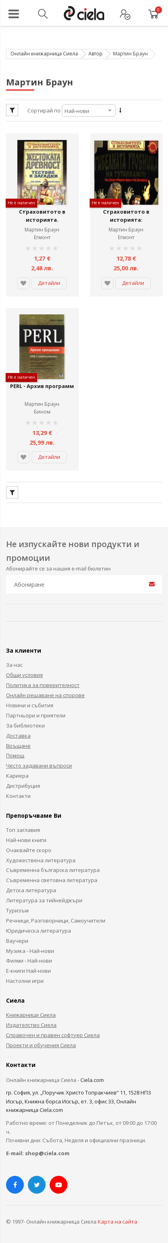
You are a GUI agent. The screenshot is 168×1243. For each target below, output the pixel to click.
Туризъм (17, 906)
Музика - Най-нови (30, 947)
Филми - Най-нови (29, 957)
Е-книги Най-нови (28, 967)
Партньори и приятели (35, 711)
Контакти (18, 792)
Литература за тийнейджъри (44, 897)
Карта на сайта (117, 1218)
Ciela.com (92, 1076)
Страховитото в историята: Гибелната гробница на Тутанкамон (126, 222)
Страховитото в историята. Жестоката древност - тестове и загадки (42, 222)
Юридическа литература (38, 927)
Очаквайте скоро (28, 846)
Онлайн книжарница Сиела (44, 53)
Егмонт (42, 235)
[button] (23, 282)
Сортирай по (44, 110)
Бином (42, 408)
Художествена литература (41, 856)
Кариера (17, 772)
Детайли (49, 281)
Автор (95, 53)
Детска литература (31, 887)
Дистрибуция (23, 782)
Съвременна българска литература (53, 866)
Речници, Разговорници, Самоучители (55, 917)
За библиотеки (25, 721)
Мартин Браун (42, 228)
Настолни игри (25, 977)
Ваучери (17, 937)
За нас (14, 661)
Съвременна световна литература (51, 876)
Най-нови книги (26, 836)
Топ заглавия (23, 826)
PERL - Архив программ (42, 387)
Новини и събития (29, 701)
